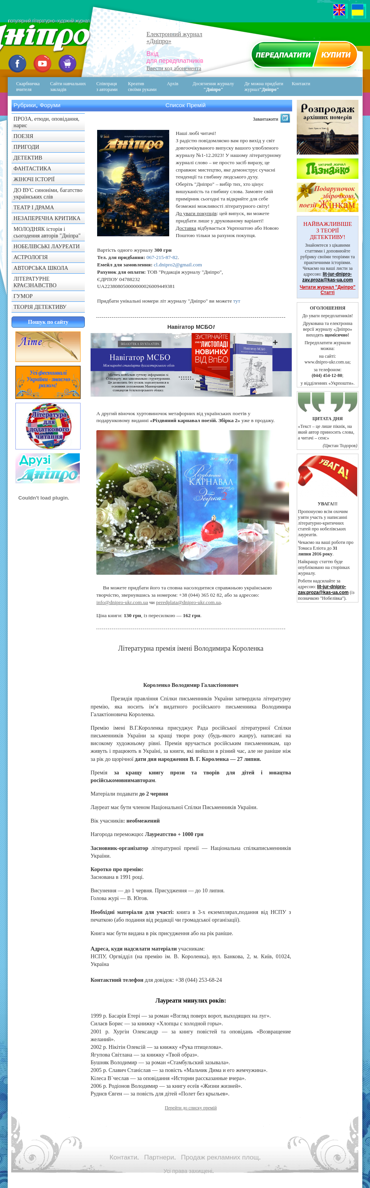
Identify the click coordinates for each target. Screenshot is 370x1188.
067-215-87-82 (162, 257)
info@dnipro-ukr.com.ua (122, 602)
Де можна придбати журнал (263, 86)
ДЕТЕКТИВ (27, 158)
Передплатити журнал (303, 56)
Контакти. (124, 1157)
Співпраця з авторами (107, 86)
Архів (172, 83)
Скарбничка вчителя (28, 86)
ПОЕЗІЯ (23, 136)
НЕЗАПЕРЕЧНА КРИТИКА (47, 218)
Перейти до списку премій (191, 1108)
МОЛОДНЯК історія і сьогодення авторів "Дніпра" (47, 232)
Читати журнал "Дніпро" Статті (328, 289)
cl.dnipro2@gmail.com (178, 265)
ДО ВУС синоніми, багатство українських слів (47, 193)
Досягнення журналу (213, 86)
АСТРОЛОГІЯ (30, 257)
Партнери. (160, 1157)
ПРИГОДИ (26, 147)
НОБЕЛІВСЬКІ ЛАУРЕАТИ (46, 246)
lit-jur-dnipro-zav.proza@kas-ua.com (327, 277)
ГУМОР (23, 296)
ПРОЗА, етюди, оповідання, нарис (46, 122)
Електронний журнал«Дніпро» (174, 37)
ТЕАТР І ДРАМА (33, 207)
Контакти (295, 86)
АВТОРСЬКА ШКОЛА (40, 268)
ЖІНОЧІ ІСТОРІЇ (34, 179)
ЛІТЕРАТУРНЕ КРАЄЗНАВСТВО (35, 282)
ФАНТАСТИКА (32, 168)
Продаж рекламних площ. (221, 1157)
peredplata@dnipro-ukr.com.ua (188, 602)
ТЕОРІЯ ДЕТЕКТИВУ (40, 307)
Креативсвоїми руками (142, 86)
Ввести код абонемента (173, 68)
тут (236, 301)
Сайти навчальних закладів (68, 86)
